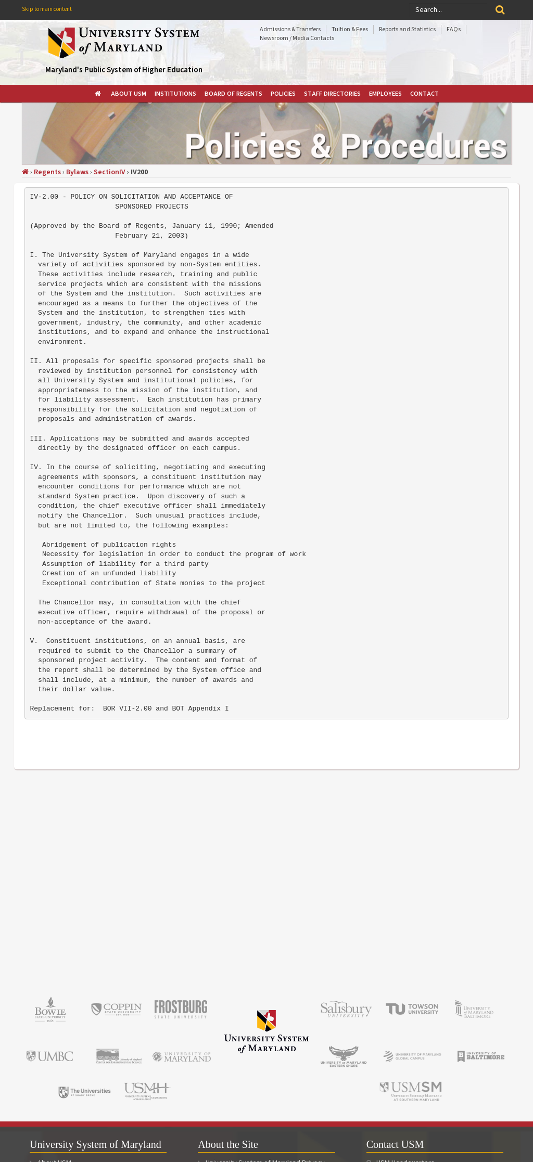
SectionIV (109, 172)
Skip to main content (47, 9)
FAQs (454, 29)
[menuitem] (99, 93)
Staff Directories (332, 93)
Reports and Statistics (407, 29)
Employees (385, 93)
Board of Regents (233, 93)
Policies (283, 93)
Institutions (175, 93)
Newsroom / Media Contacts (297, 38)
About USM (128, 93)
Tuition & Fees (350, 29)
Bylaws (77, 172)
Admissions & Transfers (290, 29)
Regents (47, 172)
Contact (424, 93)
